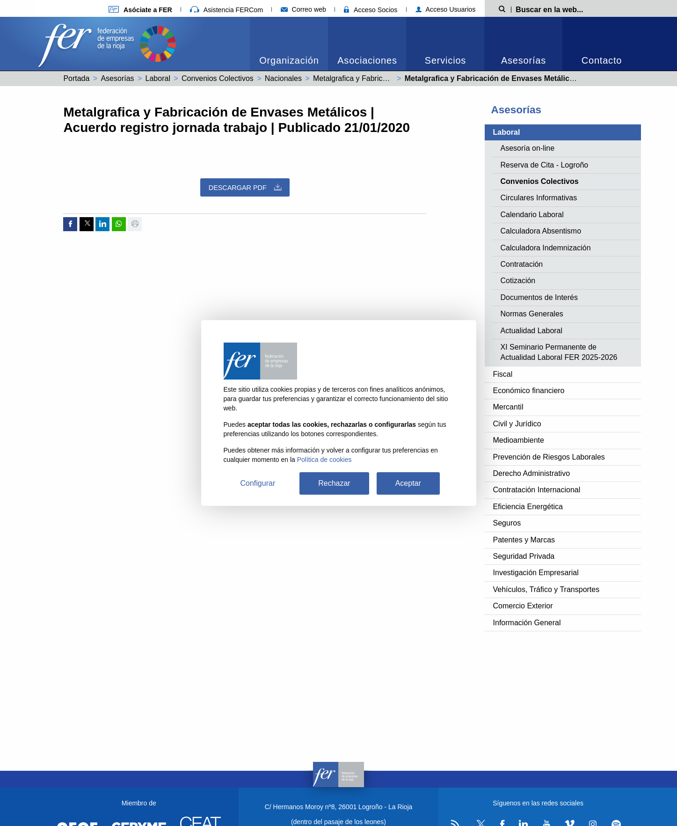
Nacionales (283, 78)
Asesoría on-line (528, 148)
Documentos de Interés (539, 297)
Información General (527, 623)
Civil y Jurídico (517, 424)
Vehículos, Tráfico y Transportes (546, 589)
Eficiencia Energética (528, 507)
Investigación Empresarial (536, 573)
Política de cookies (324, 459)
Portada (76, 78)
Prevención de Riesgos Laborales (549, 457)
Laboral (158, 78)
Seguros (507, 523)
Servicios (445, 60)
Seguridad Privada (524, 556)
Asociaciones (367, 60)
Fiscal (503, 374)
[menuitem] (289, 44)
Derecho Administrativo (531, 473)
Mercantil (508, 407)
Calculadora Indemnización (546, 248)
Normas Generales (532, 314)
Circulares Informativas (539, 198)
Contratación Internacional (537, 490)
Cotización (518, 281)
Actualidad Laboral (532, 331)
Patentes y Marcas (524, 540)
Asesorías (523, 60)
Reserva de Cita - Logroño (545, 165)
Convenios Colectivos (218, 78)
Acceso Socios (370, 10)
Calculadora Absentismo (541, 231)
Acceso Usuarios (445, 9)
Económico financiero (529, 391)
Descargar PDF (245, 187)
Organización (289, 60)
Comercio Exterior (523, 606)
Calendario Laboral (532, 215)
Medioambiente (518, 440)
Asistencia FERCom (226, 10)
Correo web (303, 9)
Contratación (522, 264)
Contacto (602, 60)
